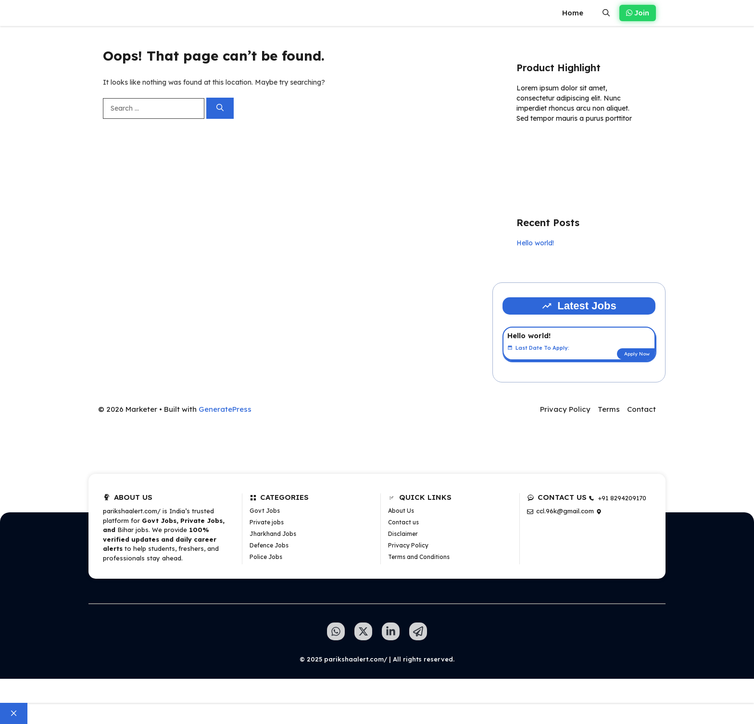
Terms (609, 409)
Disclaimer (403, 533)
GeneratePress (225, 409)
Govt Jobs (265, 510)
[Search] (220, 108)
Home (572, 12)
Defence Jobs (269, 545)
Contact (641, 409)
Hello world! (535, 243)
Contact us (403, 522)
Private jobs (267, 522)
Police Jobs (266, 556)
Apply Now (637, 354)
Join (637, 12)
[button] (606, 13)
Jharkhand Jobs (273, 533)
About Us (401, 510)
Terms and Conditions (419, 556)
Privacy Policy (565, 409)
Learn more (547, 146)
